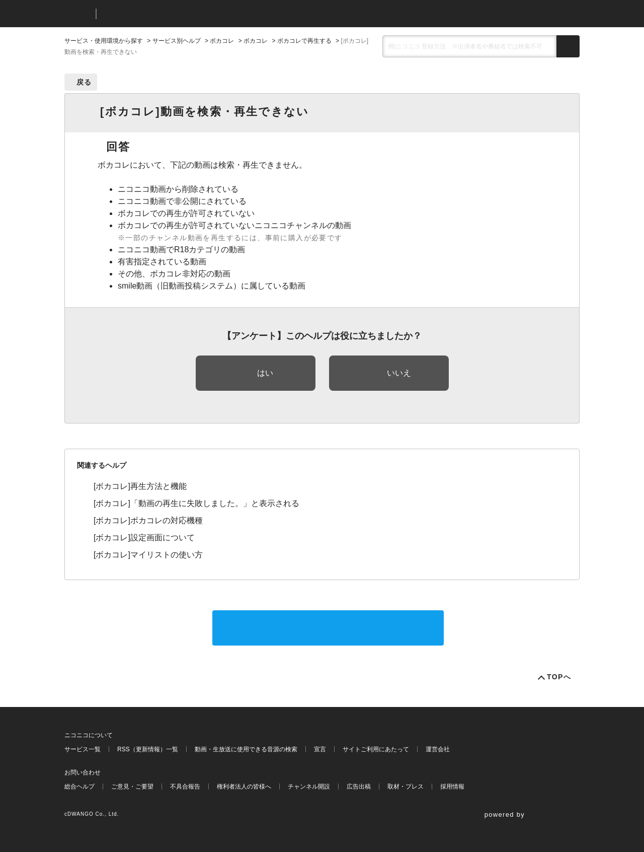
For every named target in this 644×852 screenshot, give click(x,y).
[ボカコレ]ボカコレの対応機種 (148, 520)
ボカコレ (222, 40)
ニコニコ (78, 14)
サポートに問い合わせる (328, 627)
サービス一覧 (82, 749)
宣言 (320, 749)
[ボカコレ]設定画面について (144, 537)
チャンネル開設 (309, 786)
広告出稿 (359, 786)
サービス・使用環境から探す (103, 40)
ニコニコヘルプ (157, 14)
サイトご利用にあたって (376, 749)
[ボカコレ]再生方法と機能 (140, 486)
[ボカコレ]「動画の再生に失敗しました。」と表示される (196, 503)
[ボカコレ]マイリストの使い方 (148, 554)
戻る (84, 82)
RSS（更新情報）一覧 (147, 749)
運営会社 (438, 749)
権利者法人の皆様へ (244, 786)
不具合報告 (185, 786)
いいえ (399, 373)
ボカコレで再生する (304, 40)
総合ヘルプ (79, 786)
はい (265, 373)
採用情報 (452, 786)
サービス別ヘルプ (176, 40)
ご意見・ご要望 (132, 786)
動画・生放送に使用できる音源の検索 (246, 749)
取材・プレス (405, 786)
